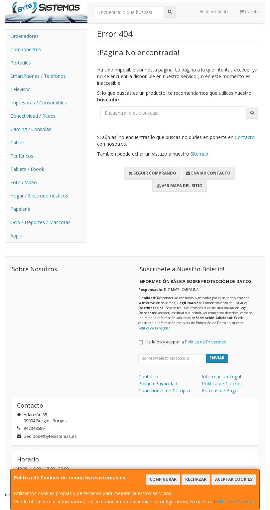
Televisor (20, 89)
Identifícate (214, 11)
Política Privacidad (157, 383)
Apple (16, 235)
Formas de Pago (220, 390)
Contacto (245, 137)
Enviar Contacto (208, 173)
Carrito (249, 11)
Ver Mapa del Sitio (179, 186)
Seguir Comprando (152, 173)
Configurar (163, 479)
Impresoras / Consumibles (38, 102)
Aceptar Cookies (233, 479)
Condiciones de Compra (164, 390)
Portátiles (20, 63)
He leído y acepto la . (186, 342)
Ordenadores (24, 36)
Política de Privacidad (154, 328)
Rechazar (195, 479)
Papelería (20, 209)
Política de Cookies (234, 501)
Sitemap (199, 154)
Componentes (25, 49)
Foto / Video (23, 182)
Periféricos (21, 156)
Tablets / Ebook (27, 169)
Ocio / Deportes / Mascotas (40, 222)
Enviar (216, 358)
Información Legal (221, 376)
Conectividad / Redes (33, 116)
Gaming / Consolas (30, 129)
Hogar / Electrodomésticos (39, 195)
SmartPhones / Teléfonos (38, 76)
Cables (17, 142)
